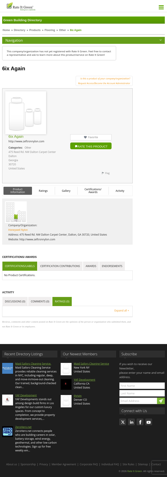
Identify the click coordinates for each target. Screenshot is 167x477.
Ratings (43, 191)
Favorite (93, 137)
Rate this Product (93, 146)
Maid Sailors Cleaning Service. (33, 364)
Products (35, 30)
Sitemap (143, 464)
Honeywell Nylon (18, 229)
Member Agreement (64, 464)
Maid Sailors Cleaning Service (91, 364)
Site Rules (128, 464)
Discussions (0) (15, 301)
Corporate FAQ (89, 464)
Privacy (43, 464)
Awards (91, 266)
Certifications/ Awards (93, 190)
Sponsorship (28, 464)
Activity (120, 191)
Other (62, 30)
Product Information (17, 190)
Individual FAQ (110, 464)
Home (6, 30)
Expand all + (121, 310)
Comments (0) (40, 301)
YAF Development (26, 395)
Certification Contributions (60, 266)
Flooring (50, 30)
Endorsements (112, 266)
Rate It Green (134, 471)
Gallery (66, 191)
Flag (107, 173)
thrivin (78, 396)
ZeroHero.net (23, 427)
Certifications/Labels (20, 266)
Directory (19, 30)
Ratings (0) (62, 301)
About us (11, 464)
